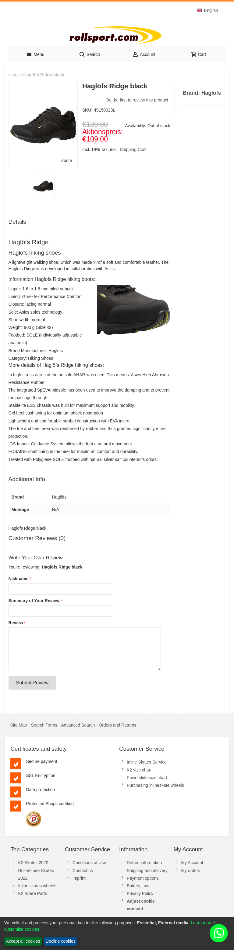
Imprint (79, 878)
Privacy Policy (140, 893)
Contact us (83, 870)
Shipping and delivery (147, 870)
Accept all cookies (23, 941)
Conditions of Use (89, 862)
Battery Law (138, 885)
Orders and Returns (117, 725)
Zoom (66, 160)
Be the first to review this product (137, 100)
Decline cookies (61, 941)
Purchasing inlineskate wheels (155, 785)
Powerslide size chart (147, 777)
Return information (144, 862)
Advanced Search (78, 725)
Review (16, 622)
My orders (190, 870)
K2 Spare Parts (32, 893)
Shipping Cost (133, 149)
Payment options (142, 878)
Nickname (19, 578)
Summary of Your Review (34, 600)
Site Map (18, 725)
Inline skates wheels (37, 885)
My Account (192, 862)
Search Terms (44, 725)
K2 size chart (139, 770)
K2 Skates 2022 (33, 862)
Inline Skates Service (147, 762)
